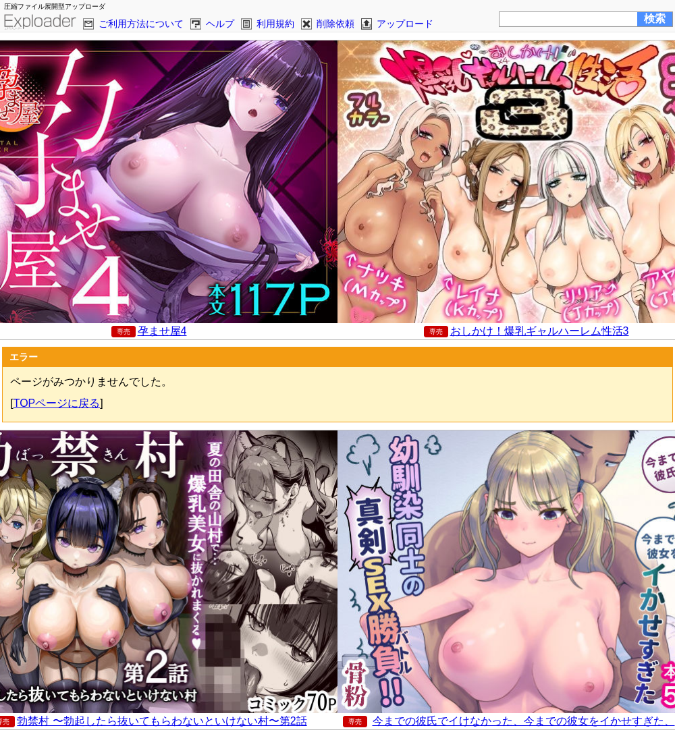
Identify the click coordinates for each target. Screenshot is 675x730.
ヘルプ (220, 23)
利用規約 (275, 23)
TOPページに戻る (57, 403)
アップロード (405, 23)
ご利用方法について (141, 23)
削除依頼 (335, 23)
